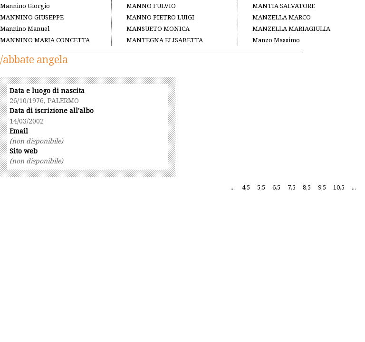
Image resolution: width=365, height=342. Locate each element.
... (233, 187)
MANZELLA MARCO (281, 17)
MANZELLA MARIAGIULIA (291, 28)
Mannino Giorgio (25, 5)
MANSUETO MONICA (158, 28)
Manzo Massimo (276, 40)
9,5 (322, 187)
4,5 (246, 187)
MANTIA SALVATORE (283, 5)
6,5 (276, 187)
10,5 (339, 187)
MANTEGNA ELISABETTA (164, 40)
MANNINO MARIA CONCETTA (45, 40)
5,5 (261, 187)
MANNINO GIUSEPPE (32, 17)
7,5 (292, 187)
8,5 (307, 187)
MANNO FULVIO (151, 5)
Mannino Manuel (24, 28)
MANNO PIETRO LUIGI (160, 17)
